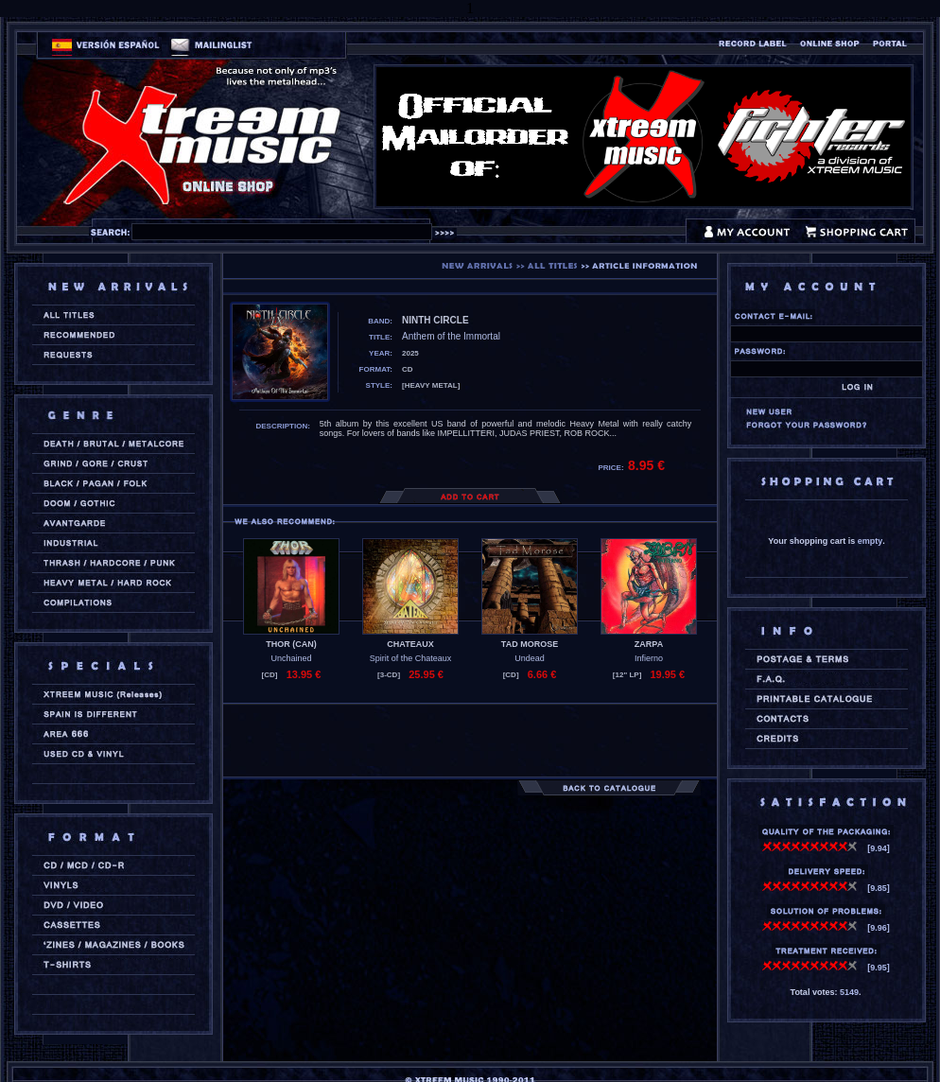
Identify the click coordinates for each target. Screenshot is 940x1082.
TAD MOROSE (529, 644)
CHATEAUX (410, 644)
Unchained (290, 658)
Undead (529, 658)
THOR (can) (291, 644)
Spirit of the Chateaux (411, 658)
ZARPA (649, 644)
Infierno (649, 658)
